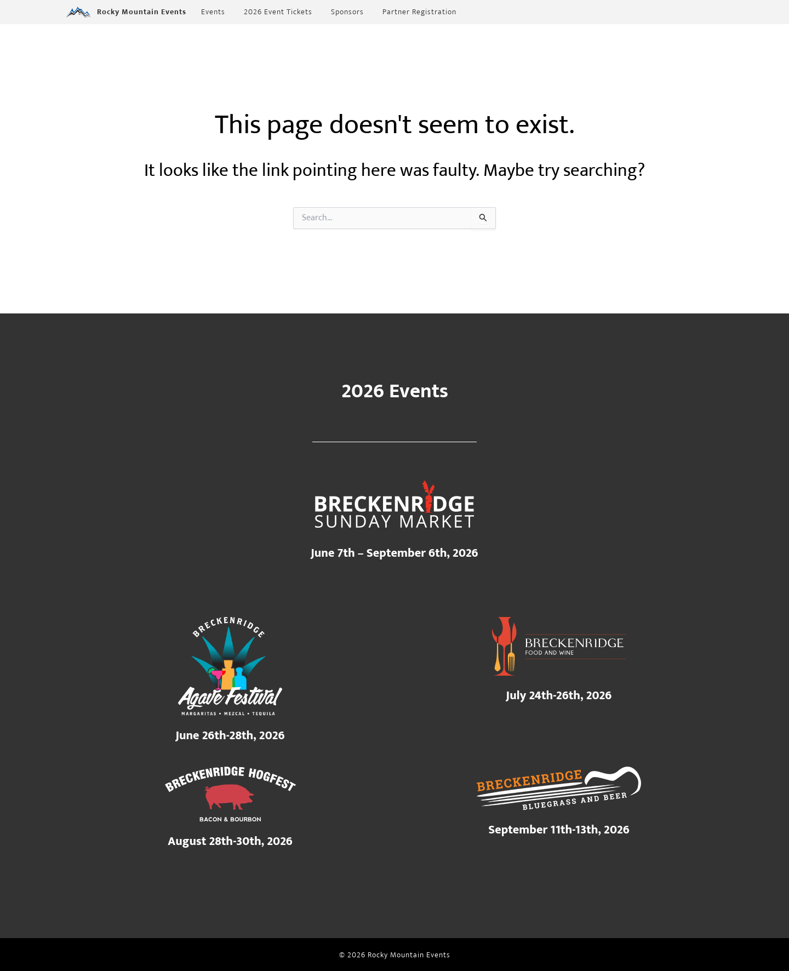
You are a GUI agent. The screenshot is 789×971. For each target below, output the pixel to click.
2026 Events (394, 391)
